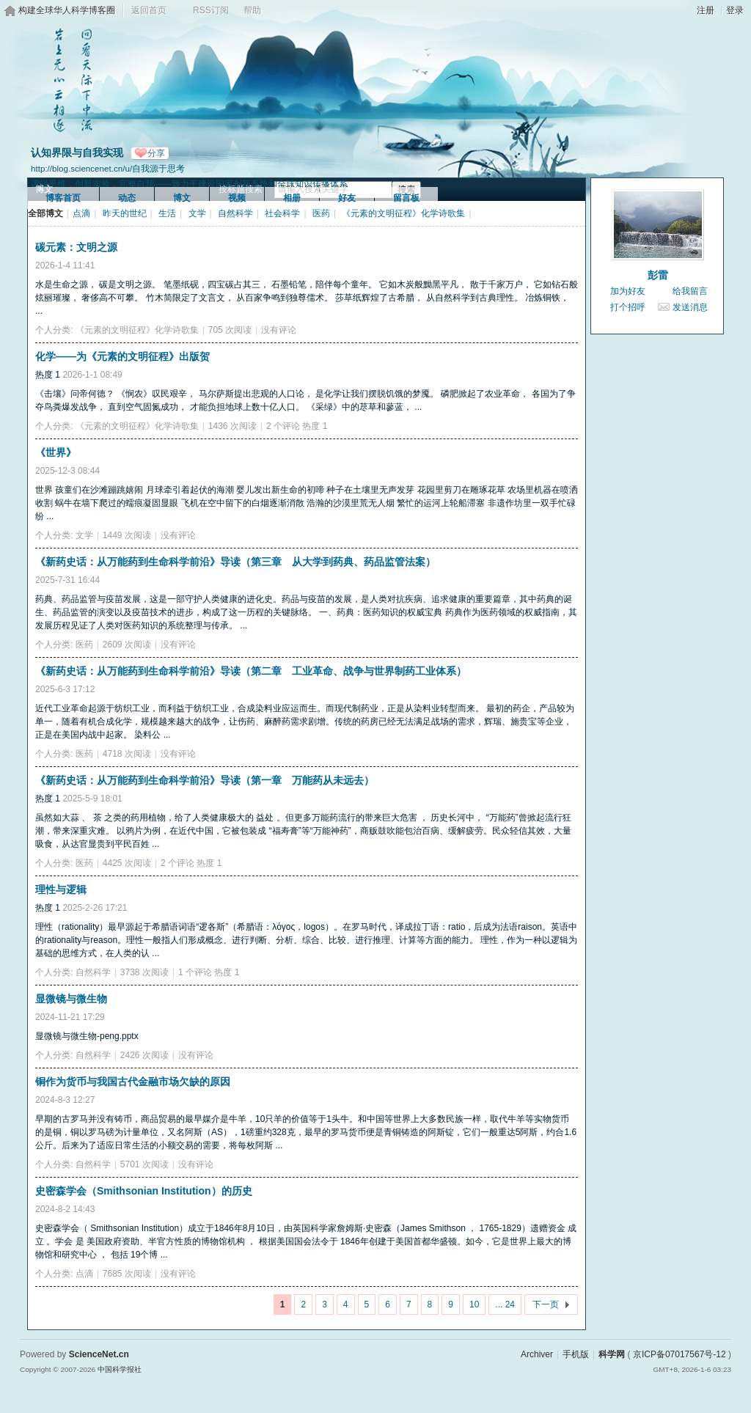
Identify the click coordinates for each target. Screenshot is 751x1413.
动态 (127, 198)
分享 (156, 153)
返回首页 (148, 10)
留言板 (406, 198)
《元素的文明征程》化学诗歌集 (403, 213)
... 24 (505, 1304)
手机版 (576, 1354)
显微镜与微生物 (71, 999)
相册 (292, 198)
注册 (705, 10)
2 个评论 (283, 426)
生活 (167, 213)
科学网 (611, 1354)
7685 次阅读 (127, 1274)
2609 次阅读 (127, 644)
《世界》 (55, 452)
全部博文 (45, 213)
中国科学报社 (120, 1369)
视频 (237, 198)
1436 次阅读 (232, 426)
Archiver (537, 1354)
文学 (197, 213)
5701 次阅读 (144, 1164)
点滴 (81, 213)
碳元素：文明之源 (76, 247)
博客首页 (63, 198)
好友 (347, 198)
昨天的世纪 (125, 213)
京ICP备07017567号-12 (679, 1354)
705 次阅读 (230, 330)
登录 (735, 10)
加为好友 (627, 291)
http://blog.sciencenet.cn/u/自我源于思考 (108, 168)
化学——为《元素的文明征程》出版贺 (122, 356)
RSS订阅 (211, 10)
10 (474, 1304)
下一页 (545, 1304)
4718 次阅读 (127, 754)
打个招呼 (627, 307)
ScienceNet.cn (99, 1354)
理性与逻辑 (61, 889)
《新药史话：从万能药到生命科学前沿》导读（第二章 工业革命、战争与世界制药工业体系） (250, 671)
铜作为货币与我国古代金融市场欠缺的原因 (132, 1081)
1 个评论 (195, 972)
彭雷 (658, 275)
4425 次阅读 (127, 863)
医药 (321, 213)
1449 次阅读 (127, 535)
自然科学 (235, 213)
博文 (182, 198)
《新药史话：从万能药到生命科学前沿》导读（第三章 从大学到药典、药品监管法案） (235, 562)
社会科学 (282, 213)
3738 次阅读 (144, 972)
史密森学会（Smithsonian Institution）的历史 (143, 1191)
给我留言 (690, 291)
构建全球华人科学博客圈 (66, 10)
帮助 (252, 10)
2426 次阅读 (144, 1055)
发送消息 (690, 307)
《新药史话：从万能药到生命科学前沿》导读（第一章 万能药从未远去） (204, 780)
